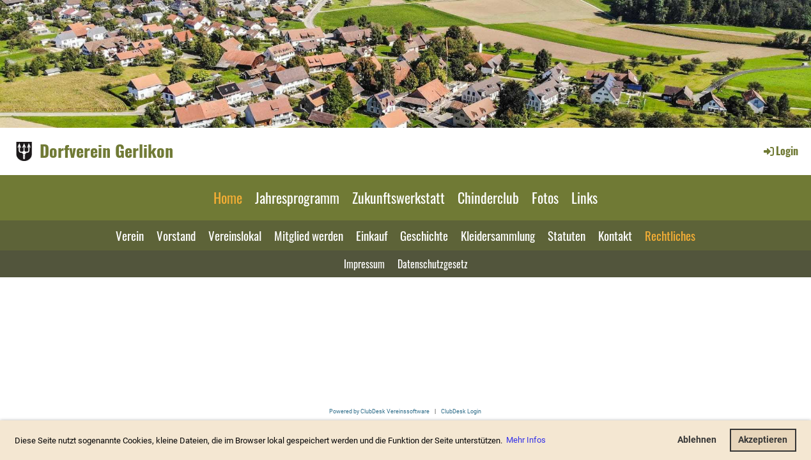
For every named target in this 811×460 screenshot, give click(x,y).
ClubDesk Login (461, 411)
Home (227, 197)
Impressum (364, 264)
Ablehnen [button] (696, 439)
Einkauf (371, 235)
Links (584, 197)
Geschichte (424, 235)
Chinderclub (488, 197)
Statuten (566, 235)
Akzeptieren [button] (762, 439)
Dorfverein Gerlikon (106, 150)
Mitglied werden (308, 235)
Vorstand (176, 235)
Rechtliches (670, 235)
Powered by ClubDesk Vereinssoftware (379, 411)
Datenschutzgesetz (433, 264)
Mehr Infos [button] (526, 440)
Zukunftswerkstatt (398, 197)
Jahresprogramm (297, 197)
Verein (130, 235)
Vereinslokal (234, 235)
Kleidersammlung (498, 235)
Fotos (545, 197)
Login (780, 150)
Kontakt (615, 235)
